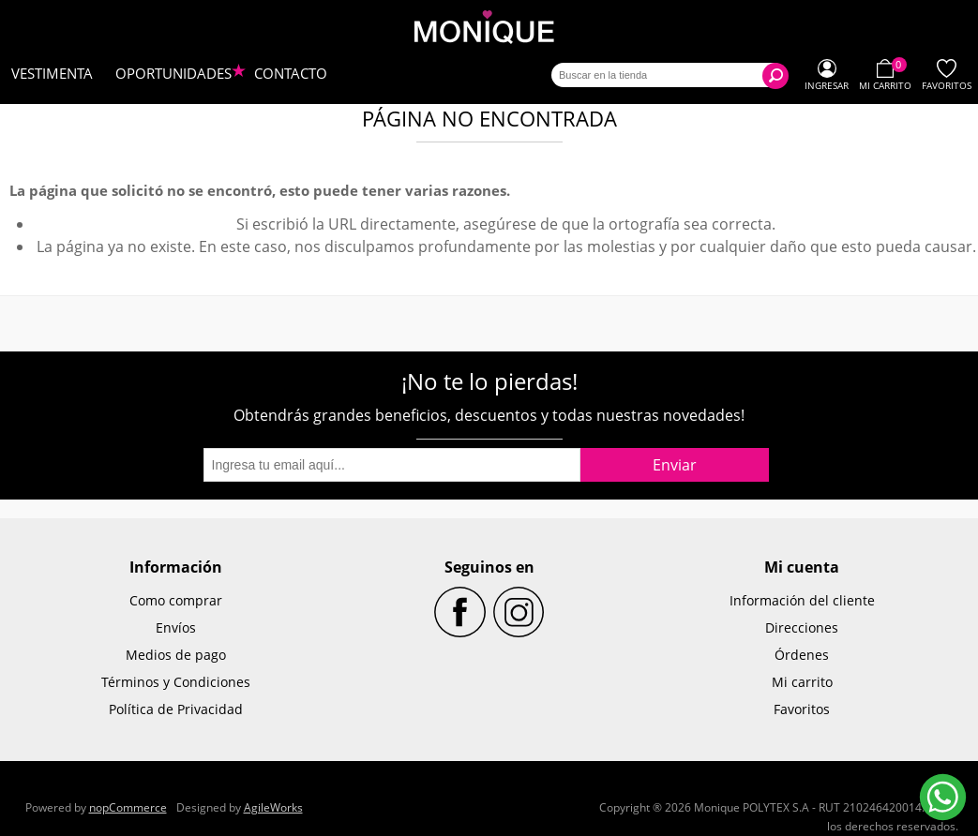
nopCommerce (128, 807)
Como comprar (175, 600)
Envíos (176, 627)
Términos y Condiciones (175, 682)
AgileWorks (273, 807)
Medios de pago (176, 655)
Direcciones (801, 627)
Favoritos (802, 709)
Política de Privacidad (176, 709)
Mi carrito (802, 682)
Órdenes (802, 655)
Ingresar (827, 85)
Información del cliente (802, 600)
